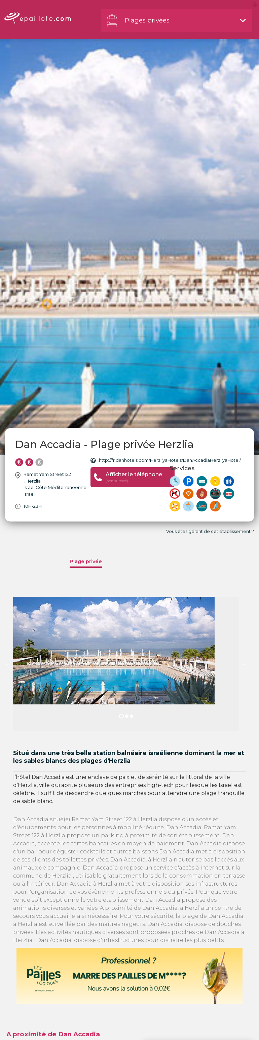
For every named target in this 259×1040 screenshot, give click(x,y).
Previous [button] (8, 663)
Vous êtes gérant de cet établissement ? (210, 531)
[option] (126, 664)
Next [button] (244, 663)
